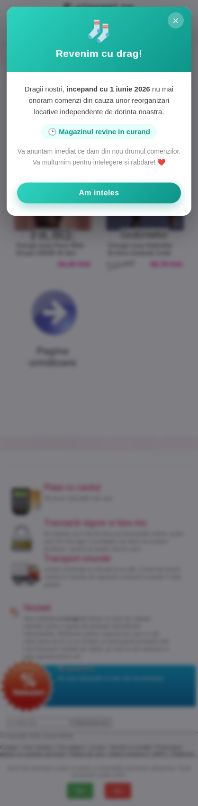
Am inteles (99, 193)
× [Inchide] (175, 21)
